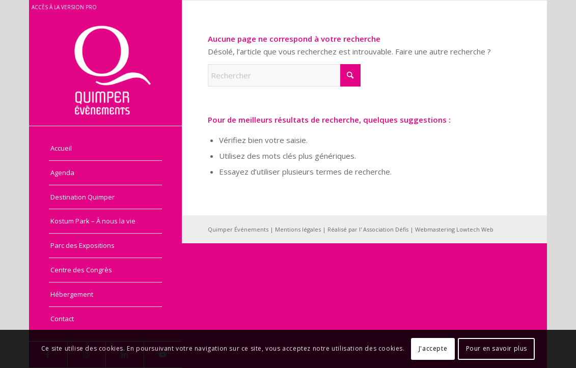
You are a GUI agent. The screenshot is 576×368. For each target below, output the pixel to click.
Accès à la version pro (64, 7)
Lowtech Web (474, 229)
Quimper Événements (239, 229)
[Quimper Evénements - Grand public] (105, 70)
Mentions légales (298, 229)
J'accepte (433, 348)
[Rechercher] (284, 75)
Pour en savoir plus (496, 348)
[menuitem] (105, 148)
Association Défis (386, 229)
